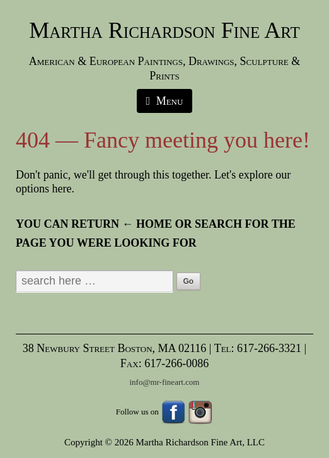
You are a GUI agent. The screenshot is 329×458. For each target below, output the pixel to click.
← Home (147, 224)
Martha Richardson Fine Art (164, 30)
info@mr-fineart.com (165, 382)
